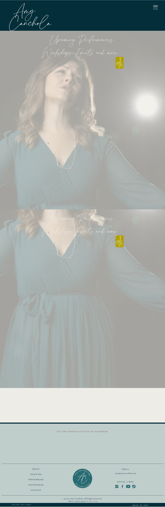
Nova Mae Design (92, 501)
